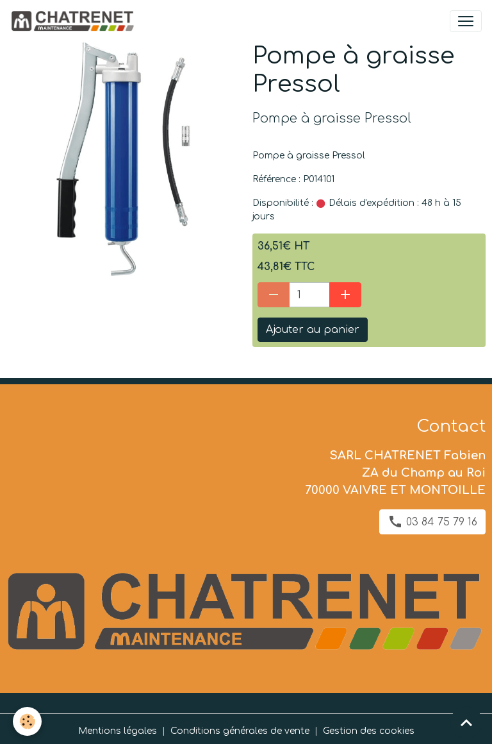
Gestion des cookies (368, 731)
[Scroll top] (466, 722)
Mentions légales (117, 731)
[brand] (74, 21)
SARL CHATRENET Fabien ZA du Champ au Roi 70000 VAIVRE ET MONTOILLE (395, 473)
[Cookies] (27, 721)
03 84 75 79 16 (432, 521)
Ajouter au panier (312, 330)
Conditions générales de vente (239, 731)
